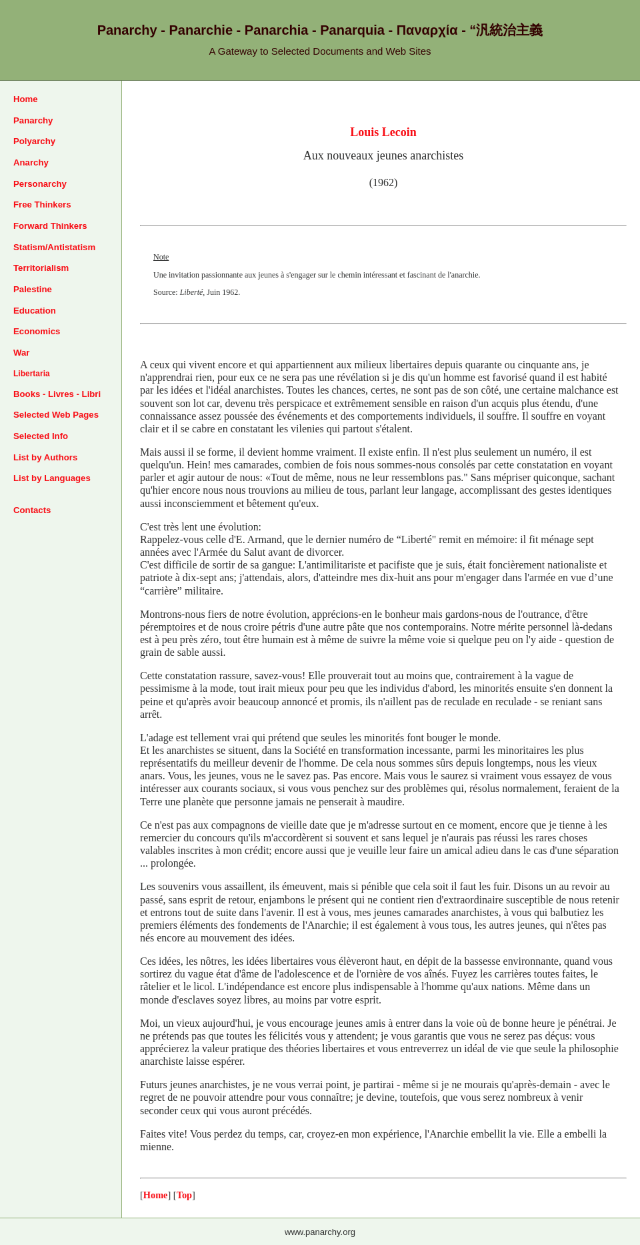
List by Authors (45, 457)
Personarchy (40, 184)
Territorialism (41, 268)
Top (184, 1195)
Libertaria (31, 373)
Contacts (32, 510)
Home (25, 99)
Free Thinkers (42, 204)
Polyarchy (34, 141)
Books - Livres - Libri (57, 394)
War (21, 353)
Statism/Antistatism (54, 247)
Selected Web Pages (56, 415)
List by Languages (52, 478)
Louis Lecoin (383, 132)
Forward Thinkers (50, 226)
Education (34, 311)
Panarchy (33, 120)
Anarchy (31, 162)
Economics (36, 331)
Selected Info (40, 436)
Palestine (32, 289)
